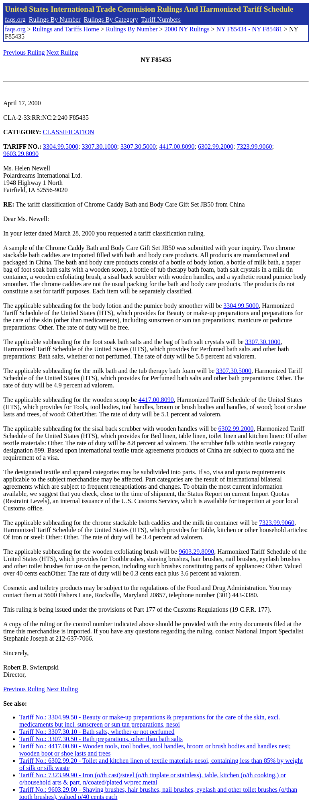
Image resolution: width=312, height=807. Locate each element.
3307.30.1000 (99, 146)
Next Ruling (62, 52)
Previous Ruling (24, 52)
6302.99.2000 (215, 146)
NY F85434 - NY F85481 (249, 29)
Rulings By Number (55, 19)
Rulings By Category (111, 19)
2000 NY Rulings (187, 29)
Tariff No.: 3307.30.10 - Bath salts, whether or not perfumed (97, 731)
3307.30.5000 (138, 146)
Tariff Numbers (161, 19)
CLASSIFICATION (68, 132)
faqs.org (15, 19)
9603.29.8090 (21, 153)
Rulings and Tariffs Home (66, 29)
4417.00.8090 (176, 146)
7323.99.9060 (254, 146)
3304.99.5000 (60, 146)
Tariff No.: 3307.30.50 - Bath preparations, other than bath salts (101, 738)
